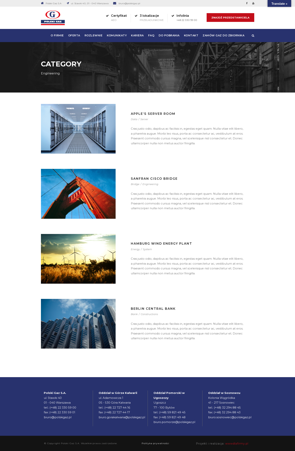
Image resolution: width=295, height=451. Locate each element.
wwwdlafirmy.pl (236, 443)
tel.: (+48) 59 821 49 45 (169, 412)
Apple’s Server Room (153, 114)
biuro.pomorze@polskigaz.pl (174, 422)
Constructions (149, 314)
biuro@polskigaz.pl (129, 3)
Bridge (135, 184)
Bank (134, 314)
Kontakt (191, 35)
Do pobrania (169, 35)
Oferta (74, 35)
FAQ (151, 35)
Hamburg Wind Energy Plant (161, 243)
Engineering (150, 184)
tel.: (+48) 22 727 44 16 (114, 407)
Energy (135, 249)
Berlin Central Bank (153, 309)
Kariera (137, 35)
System (147, 249)
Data (134, 119)
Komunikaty (117, 35)
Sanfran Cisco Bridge (154, 178)
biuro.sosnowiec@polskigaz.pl (229, 417)
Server (144, 119)
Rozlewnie (94, 35)
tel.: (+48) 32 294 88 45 (224, 407)
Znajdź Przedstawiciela (230, 17)
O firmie (57, 35)
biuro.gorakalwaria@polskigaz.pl (122, 417)
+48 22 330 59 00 (187, 20)
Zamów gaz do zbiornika (223, 35)
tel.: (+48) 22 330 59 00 (60, 407)
